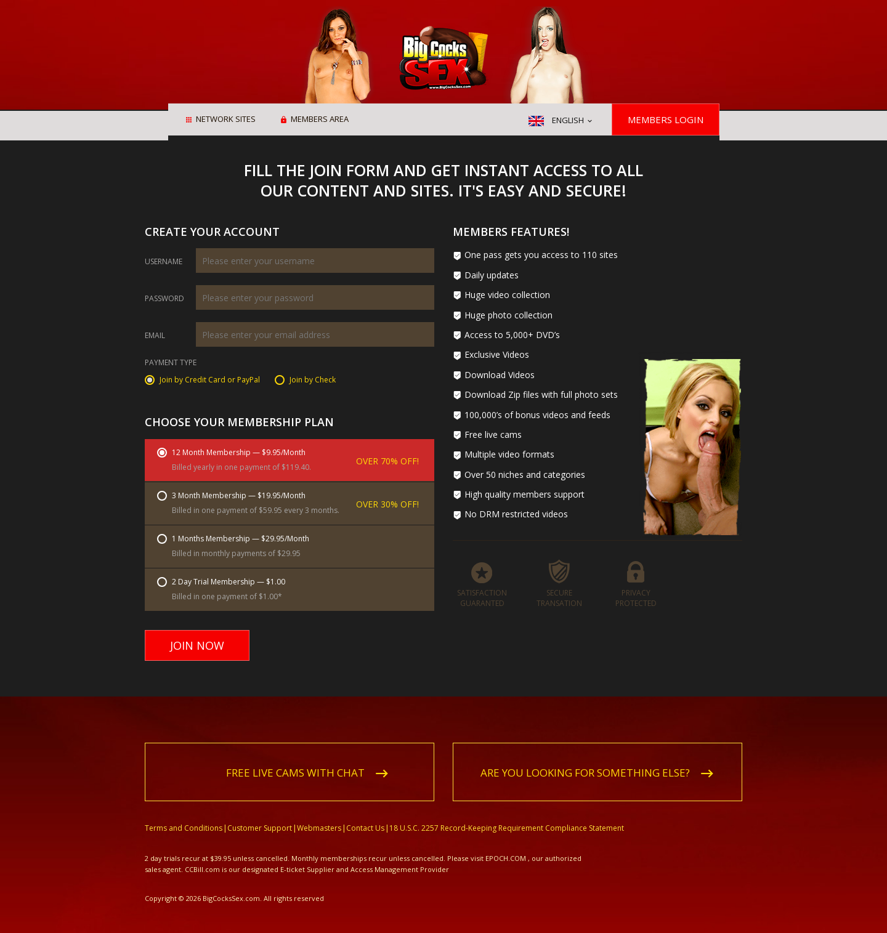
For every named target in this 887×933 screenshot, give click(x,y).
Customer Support (259, 814)
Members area (320, 120)
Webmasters (319, 814)
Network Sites (226, 120)
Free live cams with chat (295, 758)
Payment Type (170, 363)
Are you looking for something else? (585, 758)
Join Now (197, 645)
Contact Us (365, 814)
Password (164, 298)
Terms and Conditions (183, 814)
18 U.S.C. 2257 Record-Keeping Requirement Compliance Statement (506, 814)
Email (155, 335)
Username (163, 261)
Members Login (665, 119)
